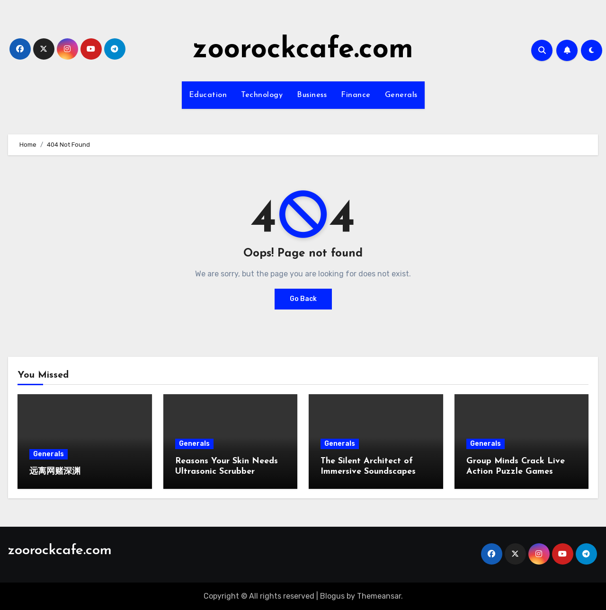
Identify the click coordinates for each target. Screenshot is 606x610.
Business (312, 95)
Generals (401, 95)
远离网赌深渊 (54, 471)
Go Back (303, 299)
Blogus (332, 596)
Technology (262, 95)
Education (208, 95)
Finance (356, 95)
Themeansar (379, 596)
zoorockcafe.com (303, 50)
